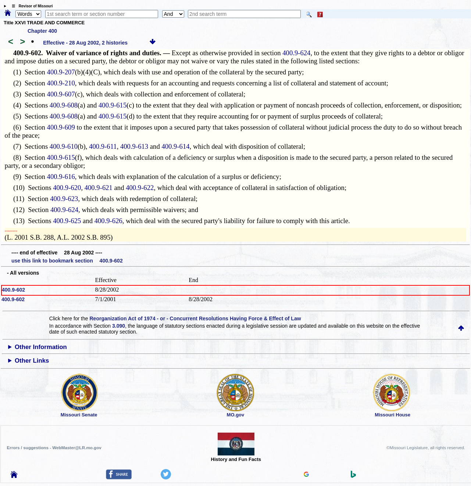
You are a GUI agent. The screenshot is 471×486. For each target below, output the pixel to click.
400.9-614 (175, 146)
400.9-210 (61, 83)
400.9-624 (296, 53)
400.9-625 (67, 221)
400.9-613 (134, 146)
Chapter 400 (42, 31)
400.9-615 (112, 105)
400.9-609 (61, 127)
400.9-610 (64, 146)
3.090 (118, 326)
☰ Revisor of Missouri (30, 6)
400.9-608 (64, 105)
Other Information (41, 347)
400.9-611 (103, 146)
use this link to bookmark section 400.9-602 (67, 261)
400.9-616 (61, 176)
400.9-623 (64, 198)
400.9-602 (13, 290)
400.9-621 (99, 187)
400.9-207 (61, 72)
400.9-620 (67, 187)
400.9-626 (108, 221)
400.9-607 (61, 94)
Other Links (32, 360)
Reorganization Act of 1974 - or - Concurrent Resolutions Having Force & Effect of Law (195, 318)
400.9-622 (140, 187)
